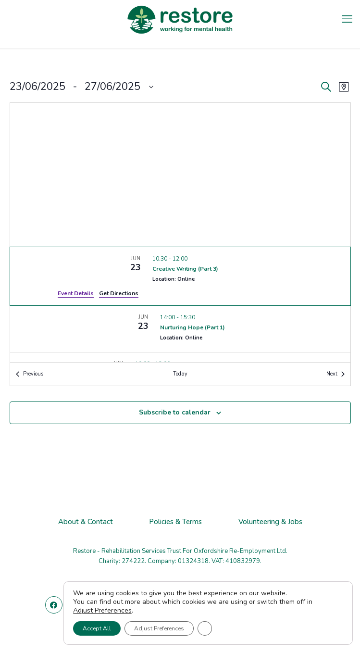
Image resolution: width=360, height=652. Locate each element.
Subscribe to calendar (175, 412)
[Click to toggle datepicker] (81, 87)
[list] (180, 305)
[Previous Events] (29, 374)
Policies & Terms (175, 522)
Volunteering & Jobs (270, 522)
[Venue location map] (180, 175)
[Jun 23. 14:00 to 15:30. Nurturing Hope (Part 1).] (180, 328)
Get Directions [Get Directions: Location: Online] (118, 293)
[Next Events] (335, 374)
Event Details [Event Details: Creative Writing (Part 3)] (76, 293)
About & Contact (85, 522)
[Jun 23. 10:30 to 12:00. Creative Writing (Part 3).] (180, 276)
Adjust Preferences (102, 610)
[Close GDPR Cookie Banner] (205, 628)
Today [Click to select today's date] (180, 373)
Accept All (97, 628)
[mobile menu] (347, 19)
